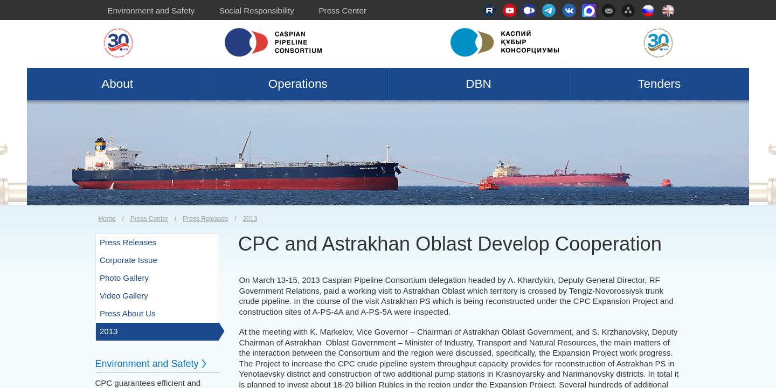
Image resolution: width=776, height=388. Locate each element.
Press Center (342, 10)
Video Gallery (124, 295)
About (117, 84)
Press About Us (127, 313)
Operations (298, 84)
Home (107, 219)
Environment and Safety (151, 10)
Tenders (659, 84)
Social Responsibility (256, 10)
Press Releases (205, 219)
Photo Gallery (124, 277)
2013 (250, 219)
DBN (478, 84)
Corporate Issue (128, 260)
